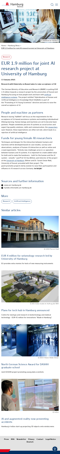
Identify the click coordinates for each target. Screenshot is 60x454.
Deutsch (30, 442)
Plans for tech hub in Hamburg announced (25, 310)
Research (6, 57)
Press (6, 439)
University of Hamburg (15, 161)
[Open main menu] (56, 4)
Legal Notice (51, 439)
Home (3, 45)
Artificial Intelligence (22, 201)
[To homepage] (12, 4)
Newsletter (21, 439)
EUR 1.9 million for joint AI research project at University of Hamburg (27, 48)
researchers (52, 127)
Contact (40, 439)
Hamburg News (14, 45)
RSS (12, 439)
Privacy (31, 439)
